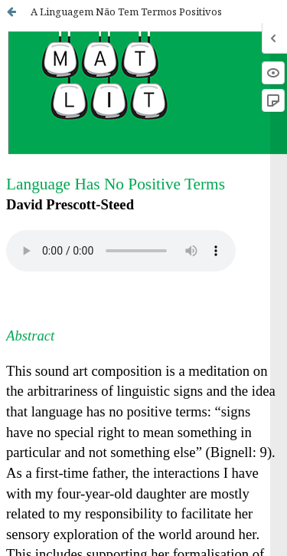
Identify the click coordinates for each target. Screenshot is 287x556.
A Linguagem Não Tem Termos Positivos (126, 11)
